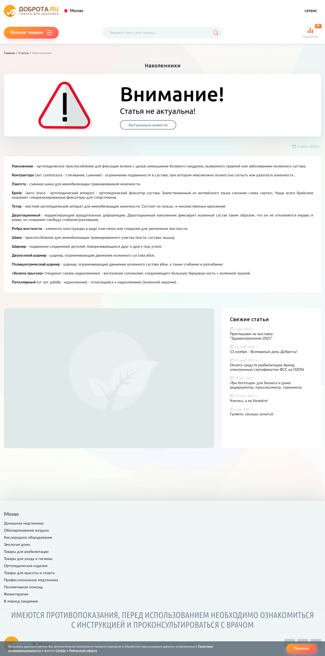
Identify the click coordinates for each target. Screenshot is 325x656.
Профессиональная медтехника (31, 580)
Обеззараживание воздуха (26, 530)
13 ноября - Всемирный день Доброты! (263, 352)
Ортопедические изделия (25, 566)
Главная (9, 53)
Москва (76, 11)
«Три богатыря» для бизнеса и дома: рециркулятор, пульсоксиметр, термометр (266, 385)
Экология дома (17, 545)
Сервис (311, 11)
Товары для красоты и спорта (29, 573)
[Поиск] (215, 32)
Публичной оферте (83, 650)
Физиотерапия (16, 594)
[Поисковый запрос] (162, 33)
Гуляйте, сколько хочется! (252, 414)
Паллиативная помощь (23, 587)
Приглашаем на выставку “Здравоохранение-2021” (251, 336)
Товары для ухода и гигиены (28, 559)
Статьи (23, 53)
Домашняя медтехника (24, 523)
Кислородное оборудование (28, 537)
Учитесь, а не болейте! (249, 401)
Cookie (61, 650)
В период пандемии (21, 601)
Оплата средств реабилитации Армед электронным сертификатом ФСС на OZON (267, 367)
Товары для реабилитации (26, 552)
